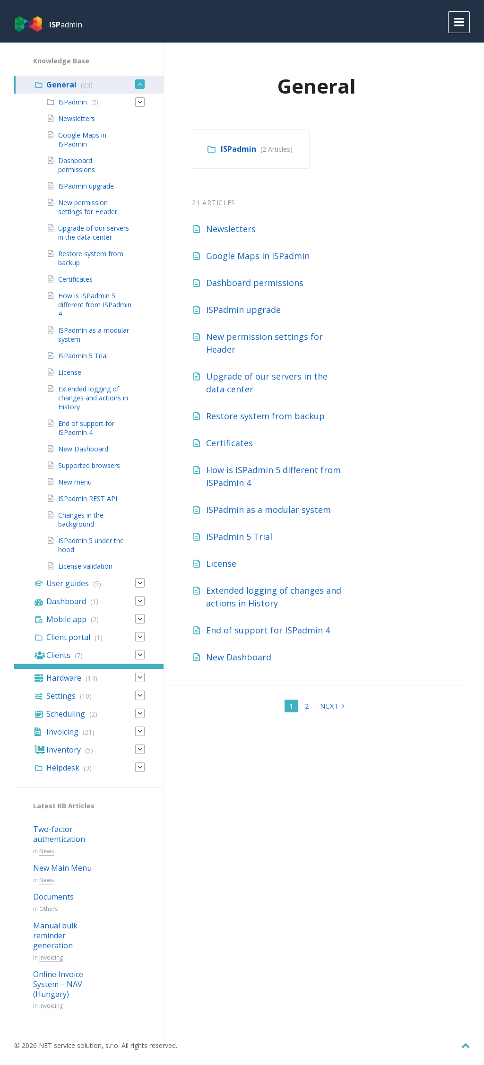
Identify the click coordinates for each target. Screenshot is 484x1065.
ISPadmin (238, 149)
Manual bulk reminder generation (55, 935)
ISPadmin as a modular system (268, 509)
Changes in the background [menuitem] (81, 519)
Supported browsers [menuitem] (89, 465)
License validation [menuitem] (85, 566)
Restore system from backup (265, 416)
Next (329, 705)
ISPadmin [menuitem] (72, 101)
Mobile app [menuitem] (66, 619)
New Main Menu (62, 868)
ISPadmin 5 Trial (239, 536)
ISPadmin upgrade (243, 309)
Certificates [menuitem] (75, 279)
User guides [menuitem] (67, 583)
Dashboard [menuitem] (66, 601)
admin (65, 24)
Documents (53, 897)
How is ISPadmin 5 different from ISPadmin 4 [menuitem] (94, 304)
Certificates (229, 443)
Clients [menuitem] (58, 655)
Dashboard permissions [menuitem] (76, 165)
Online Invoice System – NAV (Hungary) (58, 984)
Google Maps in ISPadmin (258, 255)
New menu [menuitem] (75, 481)
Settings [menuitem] (61, 696)
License (221, 563)
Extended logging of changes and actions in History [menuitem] (93, 397)
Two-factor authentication (59, 834)
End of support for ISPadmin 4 (268, 630)
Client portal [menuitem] (68, 637)
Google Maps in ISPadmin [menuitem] (82, 139)
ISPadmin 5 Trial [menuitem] (83, 355)
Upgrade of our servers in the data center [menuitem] (93, 233)
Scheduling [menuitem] (65, 714)
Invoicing (51, 957)
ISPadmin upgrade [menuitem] (86, 186)
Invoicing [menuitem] (62, 732)
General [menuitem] (61, 84)
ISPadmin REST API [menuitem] (87, 498)
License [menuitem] (69, 372)
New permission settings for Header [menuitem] (87, 207)
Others (48, 909)
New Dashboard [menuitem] (83, 448)
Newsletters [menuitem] (76, 118)
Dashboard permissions (254, 282)
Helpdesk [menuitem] (62, 767)
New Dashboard (238, 657)
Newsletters (231, 228)
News (46, 851)
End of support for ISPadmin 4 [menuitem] (86, 428)
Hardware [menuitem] (63, 678)
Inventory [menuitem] (63, 750)
